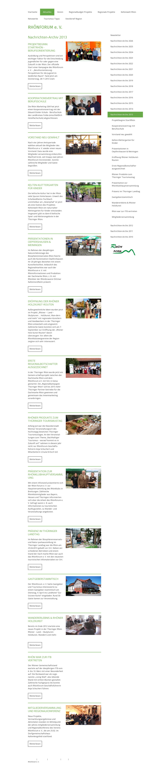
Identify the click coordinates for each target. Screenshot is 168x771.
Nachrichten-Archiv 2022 (121, 63)
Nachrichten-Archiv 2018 (121, 86)
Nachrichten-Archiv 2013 (121, 114)
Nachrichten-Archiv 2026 (121, 41)
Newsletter (115, 35)
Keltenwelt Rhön (128, 12)
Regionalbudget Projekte (80, 12)
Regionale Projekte (106, 12)
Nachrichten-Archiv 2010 (121, 237)
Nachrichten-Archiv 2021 (121, 69)
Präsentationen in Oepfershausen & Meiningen (125, 150)
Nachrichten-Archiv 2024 (121, 52)
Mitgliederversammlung (123, 217)
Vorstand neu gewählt (122, 134)
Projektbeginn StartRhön (123, 120)
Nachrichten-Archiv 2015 (121, 103)
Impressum (32, 759)
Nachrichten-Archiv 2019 (121, 80)
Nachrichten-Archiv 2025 (121, 46)
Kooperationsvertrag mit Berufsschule (123, 127)
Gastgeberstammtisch (122, 197)
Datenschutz (42, 759)
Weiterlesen (34, 86)
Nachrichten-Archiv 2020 (121, 75)
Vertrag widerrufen (77, 759)
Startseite (32, 12)
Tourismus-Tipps (52, 18)
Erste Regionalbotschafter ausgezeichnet (124, 167)
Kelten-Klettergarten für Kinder (123, 141)
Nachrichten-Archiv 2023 (121, 58)
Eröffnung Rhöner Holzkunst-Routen (125, 158)
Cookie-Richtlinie (54, 759)
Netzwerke (33, 18)
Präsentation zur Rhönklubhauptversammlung (125, 184)
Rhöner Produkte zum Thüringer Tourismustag (123, 175)
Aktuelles (47, 12)
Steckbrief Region (73, 18)
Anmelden (136, 764)
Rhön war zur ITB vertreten (124, 211)
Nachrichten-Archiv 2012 (121, 225)
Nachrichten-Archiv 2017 (121, 92)
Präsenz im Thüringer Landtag (126, 191)
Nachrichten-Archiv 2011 (121, 231)
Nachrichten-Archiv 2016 (121, 97)
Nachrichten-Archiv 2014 (121, 109)
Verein (60, 12)
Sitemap (65, 759)
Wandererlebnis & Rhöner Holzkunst (124, 204)
